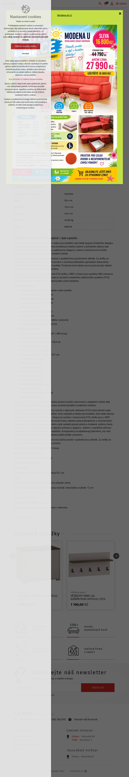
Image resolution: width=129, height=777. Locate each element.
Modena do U (64, 15)
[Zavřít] (120, 13)
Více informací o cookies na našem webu (26, 79)
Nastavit (25, 53)
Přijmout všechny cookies (25, 46)
